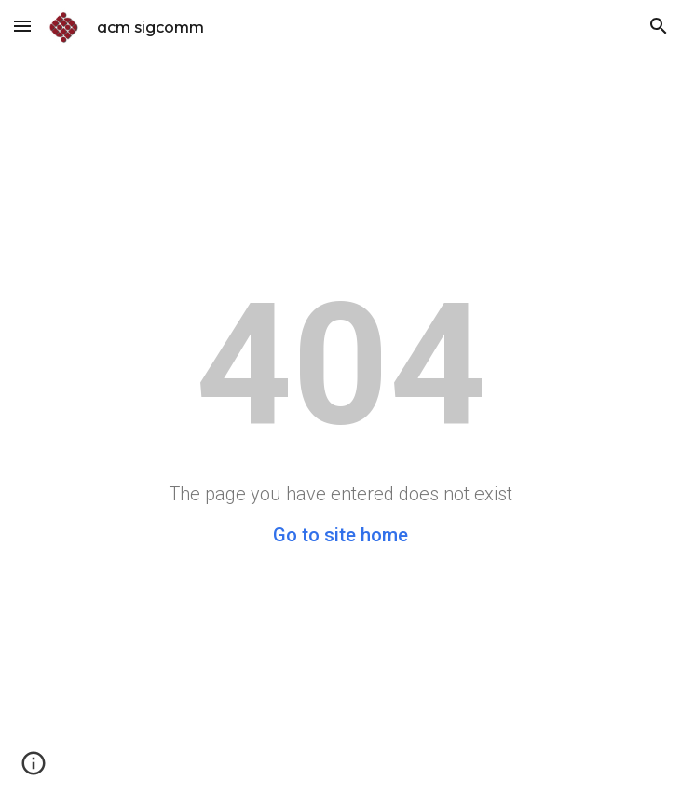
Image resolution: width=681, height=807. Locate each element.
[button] (22, 25)
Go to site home (340, 535)
